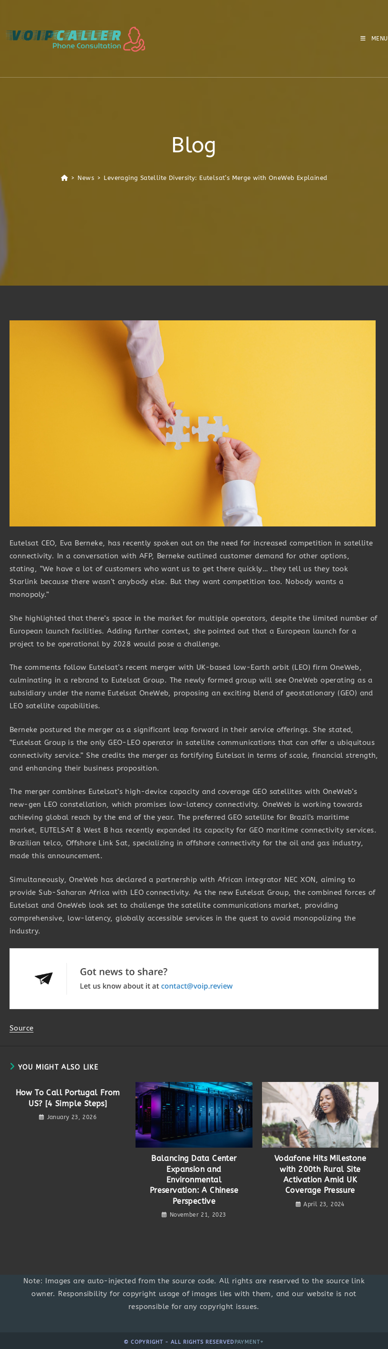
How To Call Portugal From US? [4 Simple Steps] (68, 1098)
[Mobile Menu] (374, 38)
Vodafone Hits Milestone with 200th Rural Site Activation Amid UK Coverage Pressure (320, 1174)
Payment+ (249, 1342)
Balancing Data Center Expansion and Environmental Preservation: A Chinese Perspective (194, 1180)
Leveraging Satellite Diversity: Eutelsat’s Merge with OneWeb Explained (215, 177)
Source (21, 1028)
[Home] (64, 177)
